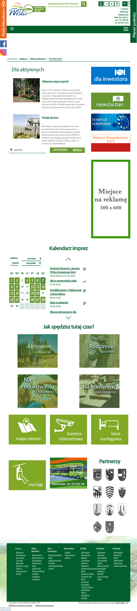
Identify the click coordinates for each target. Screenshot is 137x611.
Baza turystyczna (52, 549)
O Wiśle (83, 548)
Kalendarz (117, 555)
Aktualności (118, 552)
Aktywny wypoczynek (55, 81)
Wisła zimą (118, 563)
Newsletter (101, 568)
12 (32, 286)
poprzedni (3, 610)
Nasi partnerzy (103, 566)
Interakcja (100, 548)
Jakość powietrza (120, 566)
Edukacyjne (36, 563)
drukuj (77, 150)
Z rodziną (36, 579)
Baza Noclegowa (55, 555)
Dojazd (67, 552)
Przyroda (19, 560)
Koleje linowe (50, 117)
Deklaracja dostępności (44, 606)
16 (17, 293)
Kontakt (84, 598)
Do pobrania (102, 560)
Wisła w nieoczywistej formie (21, 571)
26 (32, 299)
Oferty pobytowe (35, 549)
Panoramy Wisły (87, 574)
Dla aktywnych (38, 558)
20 (37, 293)
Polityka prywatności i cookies (20, 606)
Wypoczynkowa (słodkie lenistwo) (38, 574)
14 (43, 286)
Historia (84, 563)
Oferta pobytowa (37, 59)
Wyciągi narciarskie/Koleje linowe (56, 566)
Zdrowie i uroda (22, 566)
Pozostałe (116, 548)
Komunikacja (69, 548)
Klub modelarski (59, 302)
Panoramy (101, 552)
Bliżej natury (37, 555)
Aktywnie (19, 552)
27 (37, 299)
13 (37, 286)
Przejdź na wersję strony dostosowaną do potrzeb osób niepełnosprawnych (100, 3)
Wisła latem (118, 560)
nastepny (8, 610)
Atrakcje (23, 59)
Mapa (116, 558)
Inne (34, 566)
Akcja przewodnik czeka (63, 281)
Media (99, 563)
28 (43, 299)
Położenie (85, 566)
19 (32, 293)
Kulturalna (36, 568)
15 (11, 293)
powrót (16, 150)
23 (17, 299)
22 (11, 299)
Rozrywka (20, 563)
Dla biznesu (37, 560)
